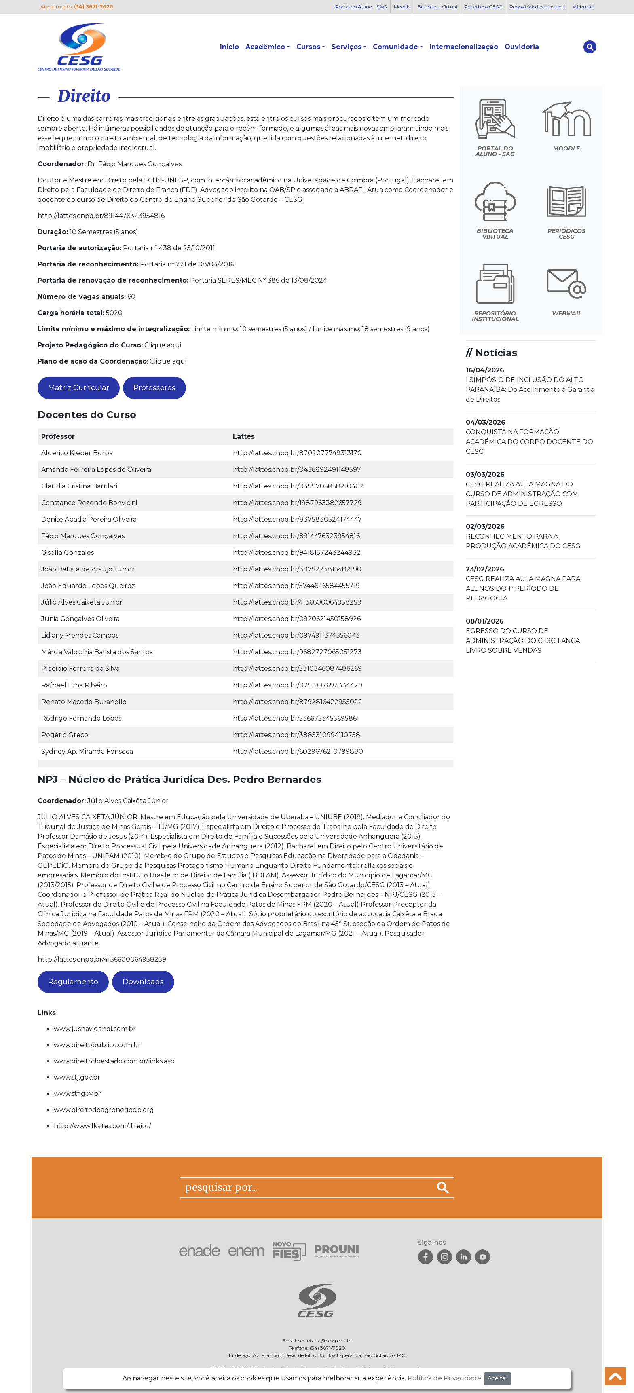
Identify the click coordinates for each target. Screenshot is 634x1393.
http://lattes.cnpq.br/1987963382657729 (297, 503)
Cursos (308, 47)
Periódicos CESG (483, 7)
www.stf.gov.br (77, 1093)
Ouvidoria (522, 47)
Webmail (583, 7)
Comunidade (395, 47)
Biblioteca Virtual (437, 7)
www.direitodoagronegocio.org (104, 1110)
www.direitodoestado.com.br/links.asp (114, 1061)
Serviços (346, 47)
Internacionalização (463, 47)
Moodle (402, 7)
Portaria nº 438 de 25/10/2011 (169, 248)
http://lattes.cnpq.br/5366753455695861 (296, 718)
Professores (154, 387)
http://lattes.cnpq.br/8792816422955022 (297, 702)
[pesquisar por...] (306, 1187)
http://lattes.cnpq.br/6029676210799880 (298, 751)
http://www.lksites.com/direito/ (102, 1126)
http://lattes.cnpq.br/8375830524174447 (297, 519)
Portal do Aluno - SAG (361, 7)
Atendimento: (76, 7)
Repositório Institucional (537, 7)
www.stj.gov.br (77, 1077)
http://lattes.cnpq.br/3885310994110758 (296, 735)
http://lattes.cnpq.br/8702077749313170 (297, 453)
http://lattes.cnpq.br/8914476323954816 (101, 216)
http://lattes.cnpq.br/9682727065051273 (297, 652)
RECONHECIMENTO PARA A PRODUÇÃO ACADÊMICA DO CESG (523, 536)
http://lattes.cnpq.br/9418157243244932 (297, 552)
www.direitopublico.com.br (97, 1045)
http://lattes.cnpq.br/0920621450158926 (297, 619)
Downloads (143, 981)
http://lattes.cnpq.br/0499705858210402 (298, 486)
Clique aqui (162, 345)
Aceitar (497, 1378)
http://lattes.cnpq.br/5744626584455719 (296, 586)
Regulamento (73, 981)
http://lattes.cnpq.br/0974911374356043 (296, 635)
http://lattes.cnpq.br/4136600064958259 (297, 602)
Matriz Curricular (78, 387)
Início (229, 47)
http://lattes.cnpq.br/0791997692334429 (297, 685)
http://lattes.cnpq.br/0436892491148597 (297, 469)
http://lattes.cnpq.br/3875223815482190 (297, 569)
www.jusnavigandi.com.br (95, 1029)
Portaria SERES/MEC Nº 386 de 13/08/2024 (258, 280)
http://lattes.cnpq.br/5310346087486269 (297, 668)
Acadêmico (265, 47)
